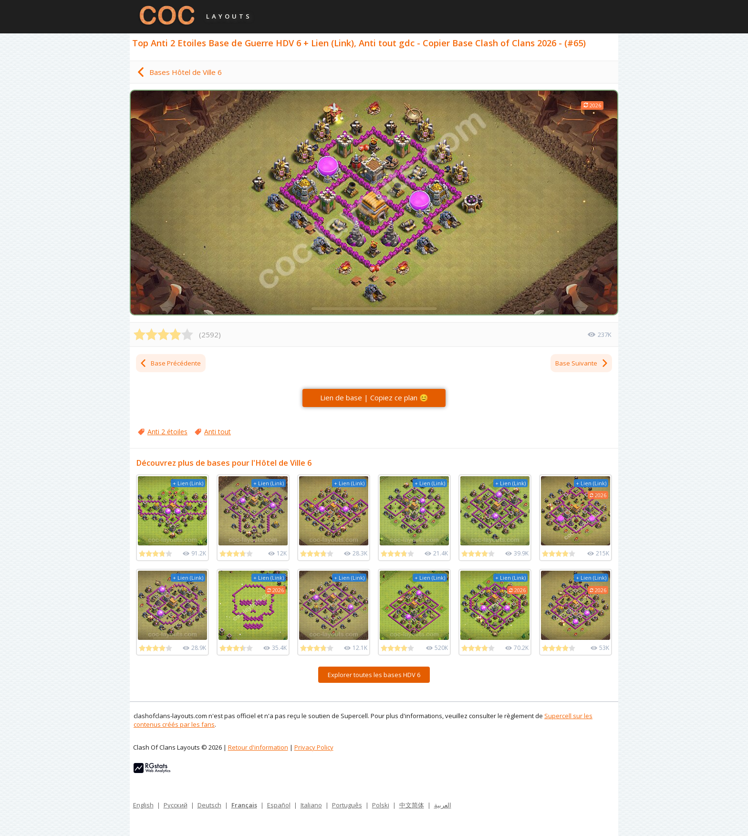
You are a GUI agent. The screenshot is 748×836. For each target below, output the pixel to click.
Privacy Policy (313, 747)
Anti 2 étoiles (167, 431)
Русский (175, 805)
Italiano (311, 805)
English (143, 805)
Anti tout (217, 431)
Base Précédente (170, 363)
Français (244, 805)
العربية (442, 805)
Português (347, 805)
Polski (380, 805)
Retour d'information (258, 747)
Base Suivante (582, 363)
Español (279, 805)
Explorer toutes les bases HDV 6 (374, 674)
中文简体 (411, 805)
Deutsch (209, 805)
